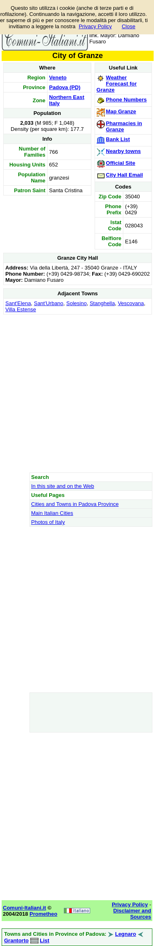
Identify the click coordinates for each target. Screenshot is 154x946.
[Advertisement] (77, 393)
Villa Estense (20, 309)
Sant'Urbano (48, 303)
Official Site (121, 163)
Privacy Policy (95, 26)
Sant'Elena (18, 303)
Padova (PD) (65, 87)
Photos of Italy (48, 522)
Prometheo (43, 914)
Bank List (118, 139)
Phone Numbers (126, 100)
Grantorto (16, 940)
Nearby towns (123, 151)
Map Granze (121, 111)
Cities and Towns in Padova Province (75, 504)
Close (128, 26)
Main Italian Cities (52, 513)
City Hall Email (124, 175)
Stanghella (102, 303)
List (44, 940)
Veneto (58, 77)
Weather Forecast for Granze (117, 83)
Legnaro (125, 934)
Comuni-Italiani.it (24, 908)
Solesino (76, 303)
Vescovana (131, 303)
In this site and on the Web (62, 486)
